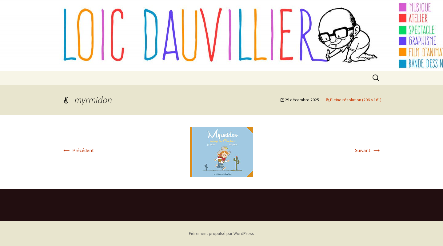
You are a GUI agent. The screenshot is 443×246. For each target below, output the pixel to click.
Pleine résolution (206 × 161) (355, 100)
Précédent (78, 150)
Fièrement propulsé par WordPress (221, 233)
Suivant (368, 150)
